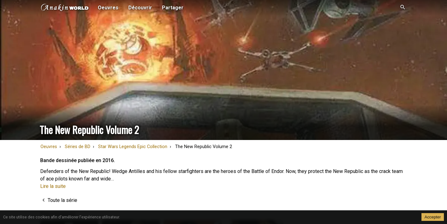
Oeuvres (48, 146)
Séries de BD (77, 146)
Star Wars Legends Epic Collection (132, 146)
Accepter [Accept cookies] (433, 217)
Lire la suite (53, 186)
